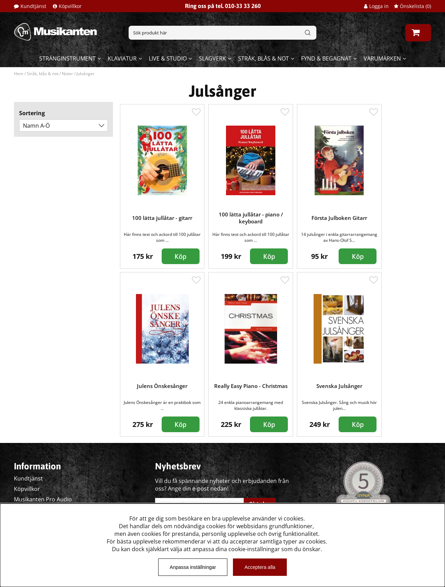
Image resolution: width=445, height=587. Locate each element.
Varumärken (382, 58)
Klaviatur (122, 58)
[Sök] (222, 33)
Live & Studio (168, 58)
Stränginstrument (67, 58)
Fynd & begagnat (326, 58)
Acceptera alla (259, 567)
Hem (18, 74)
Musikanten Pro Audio (43, 499)
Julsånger (85, 74)
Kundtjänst (33, 6)
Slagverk (212, 58)
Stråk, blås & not (263, 58)
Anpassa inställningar (193, 567)
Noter (67, 74)
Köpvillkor (70, 6)
